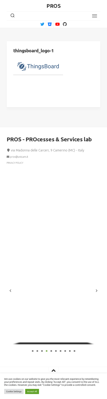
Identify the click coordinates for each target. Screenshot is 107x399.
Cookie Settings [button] (14, 391)
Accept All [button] (32, 391)
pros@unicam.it (17, 156)
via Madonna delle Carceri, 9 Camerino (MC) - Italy (45, 150)
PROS (53, 6)
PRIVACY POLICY (15, 163)
